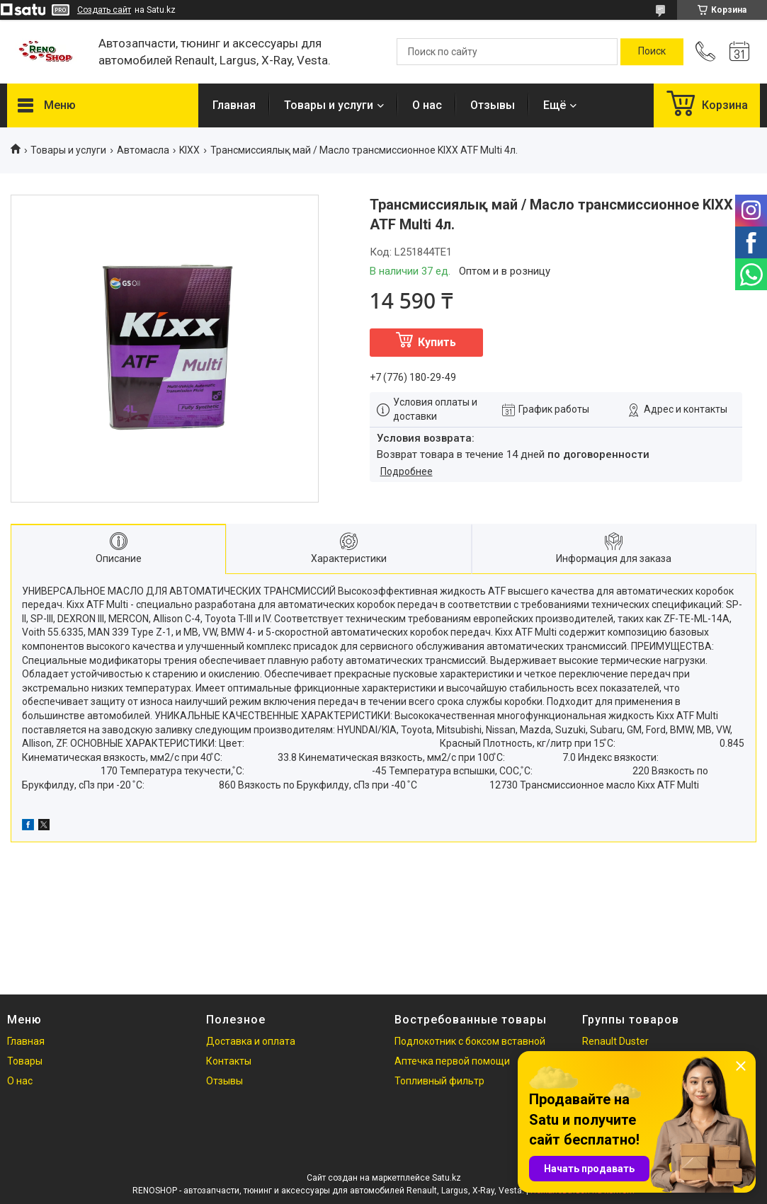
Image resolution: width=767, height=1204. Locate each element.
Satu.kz (446, 1178)
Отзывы (492, 105)
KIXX (189, 150)
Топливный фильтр (439, 1081)
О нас (427, 105)
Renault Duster (615, 1041)
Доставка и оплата (250, 1041)
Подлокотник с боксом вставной (469, 1041)
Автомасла (143, 150)
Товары (24, 1061)
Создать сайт (104, 10)
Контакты (228, 1061)
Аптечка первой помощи (452, 1061)
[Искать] (651, 51)
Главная (234, 105)
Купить (437, 342)
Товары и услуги (328, 105)
